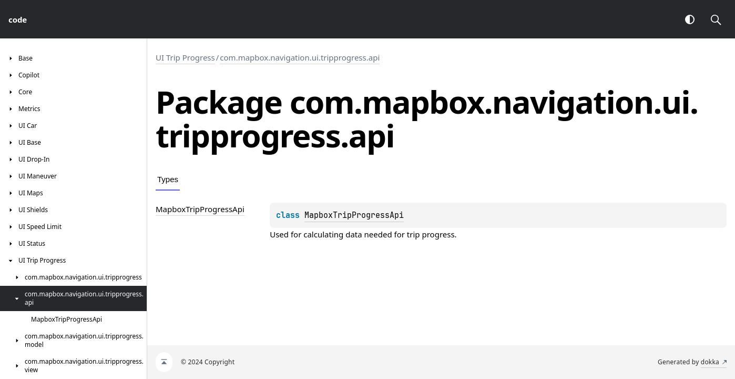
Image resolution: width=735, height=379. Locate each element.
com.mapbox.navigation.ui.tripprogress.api (300, 57)
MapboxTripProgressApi (354, 215)
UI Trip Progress (185, 57)
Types (167, 179)
